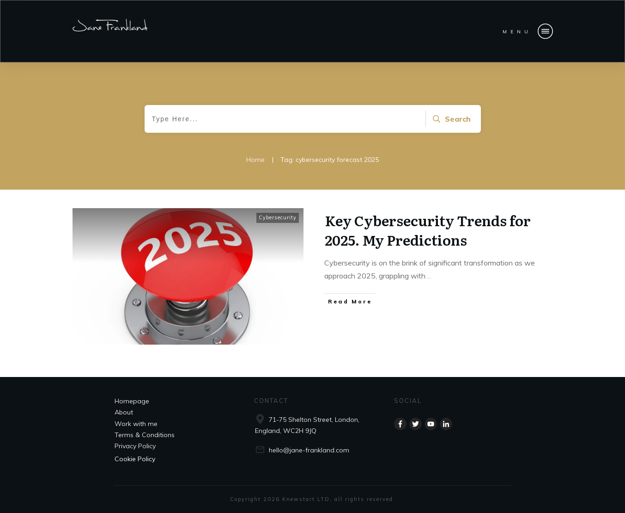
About (124, 412)
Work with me (136, 424)
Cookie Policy (135, 459)
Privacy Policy (135, 446)
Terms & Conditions (145, 435)
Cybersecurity (278, 217)
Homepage (132, 401)
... (429, 275)
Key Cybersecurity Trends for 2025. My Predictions (428, 230)
